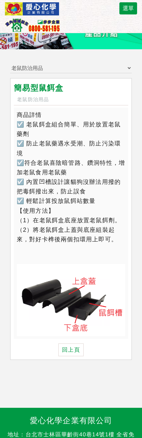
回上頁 (71, 350)
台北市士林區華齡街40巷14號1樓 (70, 434)
